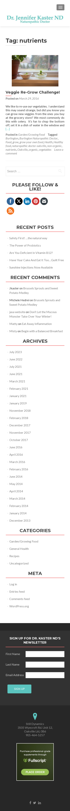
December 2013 (19, 520)
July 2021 (15, 366)
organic (33, 149)
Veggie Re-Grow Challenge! (33, 92)
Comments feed (19, 599)
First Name (15, 642)
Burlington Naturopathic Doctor (38, 138)
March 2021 (17, 381)
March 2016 (17, 462)
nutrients (11, 149)
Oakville (22, 149)
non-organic (54, 146)
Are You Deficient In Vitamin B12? (31, 252)
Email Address (15, 663)
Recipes (14, 556)
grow (15, 142)
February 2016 (18, 469)
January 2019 (18, 403)
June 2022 (15, 359)
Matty (13, 323)
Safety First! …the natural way (28, 238)
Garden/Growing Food (31, 134)
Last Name (15, 652)
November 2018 (20, 410)
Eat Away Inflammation (37, 323)
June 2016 (15, 447)
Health (48, 142)
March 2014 (17, 498)
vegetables (45, 149)
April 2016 (16, 454)
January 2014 (18, 513)
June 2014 (15, 476)
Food (8, 142)
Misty (13, 331)
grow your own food (31, 142)
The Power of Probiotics (25, 245)
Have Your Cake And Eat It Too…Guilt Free (36, 260)
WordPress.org (19, 606)
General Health (19, 548)
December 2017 (19, 425)
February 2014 (18, 506)
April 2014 (16, 491)
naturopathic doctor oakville (29, 146)
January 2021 (18, 396)
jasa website (17, 312)
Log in (13, 584)
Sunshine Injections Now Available (31, 267)
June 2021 (15, 374)
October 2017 (18, 440)
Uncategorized (19, 563)
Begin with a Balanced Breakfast (42, 331)
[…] (8, 129)
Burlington (12, 138)
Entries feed (17, 591)
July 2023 (15, 352)
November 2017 (20, 432)
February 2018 (18, 418)
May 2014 (16, 484)
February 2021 (18, 388)
